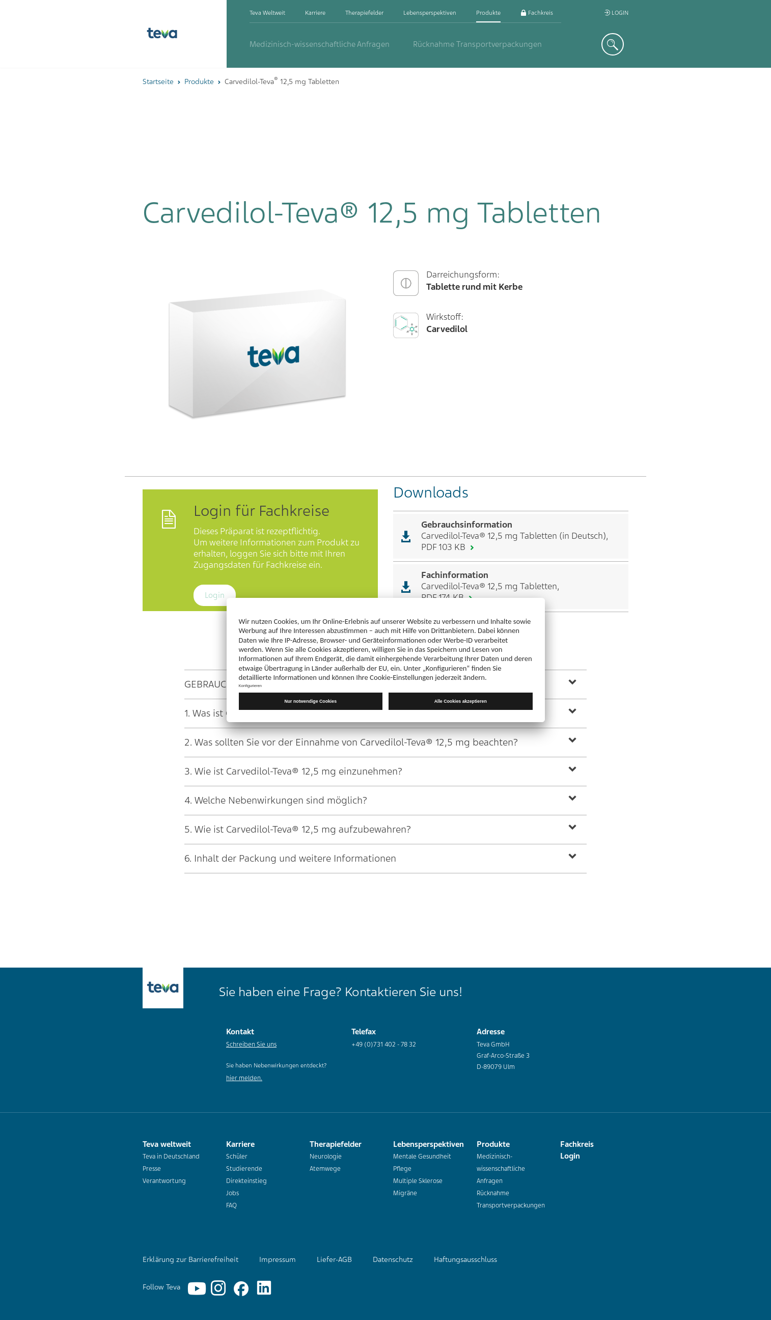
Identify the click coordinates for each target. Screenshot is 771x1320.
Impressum (277, 1259)
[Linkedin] (260, 1281)
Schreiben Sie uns (251, 1044)
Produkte (488, 12)
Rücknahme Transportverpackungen (477, 44)
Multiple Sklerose (418, 1181)
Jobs (232, 1193)
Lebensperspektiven (429, 12)
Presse (152, 1169)
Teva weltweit (267, 12)
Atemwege (325, 1169)
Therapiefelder (364, 12)
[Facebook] (237, 1281)
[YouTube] (191, 1281)
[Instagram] (214, 1281)
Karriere (315, 12)
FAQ (231, 1205)
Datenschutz (393, 1259)
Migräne (405, 1193)
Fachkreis (536, 12)
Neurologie (326, 1156)
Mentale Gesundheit (422, 1156)
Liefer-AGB (334, 1259)
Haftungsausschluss (465, 1259)
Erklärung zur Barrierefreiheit (190, 1259)
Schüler (236, 1156)
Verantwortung (164, 1181)
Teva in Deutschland (171, 1156)
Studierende (244, 1169)
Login (616, 12)
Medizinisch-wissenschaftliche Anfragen (320, 44)
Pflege (402, 1169)
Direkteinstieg (246, 1181)
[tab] (385, 742)
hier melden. (244, 1078)
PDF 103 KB (444, 547)
